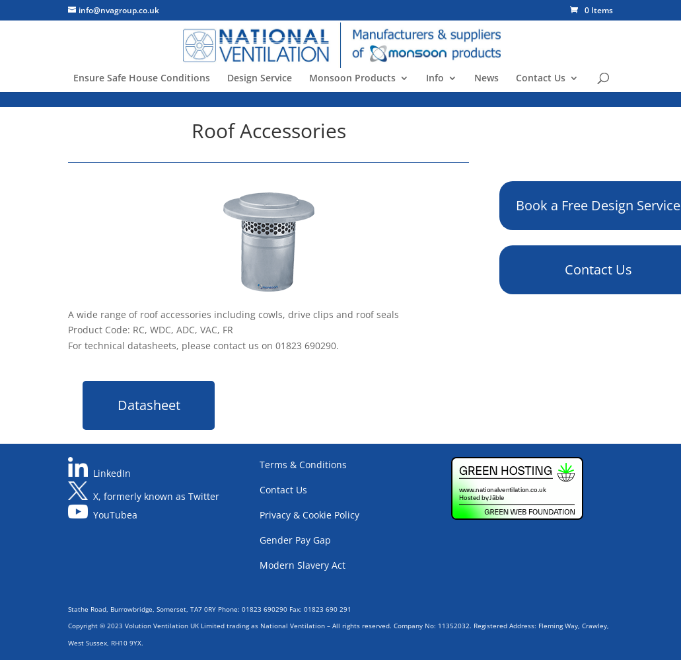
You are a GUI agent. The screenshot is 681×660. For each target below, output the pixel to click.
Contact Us (540, 78)
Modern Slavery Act (302, 565)
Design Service (259, 78)
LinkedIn (112, 473)
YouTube (112, 515)
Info (435, 78)
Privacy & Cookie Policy (309, 515)
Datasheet (149, 405)
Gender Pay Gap (295, 540)
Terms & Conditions (303, 464)
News (486, 78)
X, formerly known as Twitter (156, 496)
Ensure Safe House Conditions (141, 78)
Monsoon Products (352, 78)
